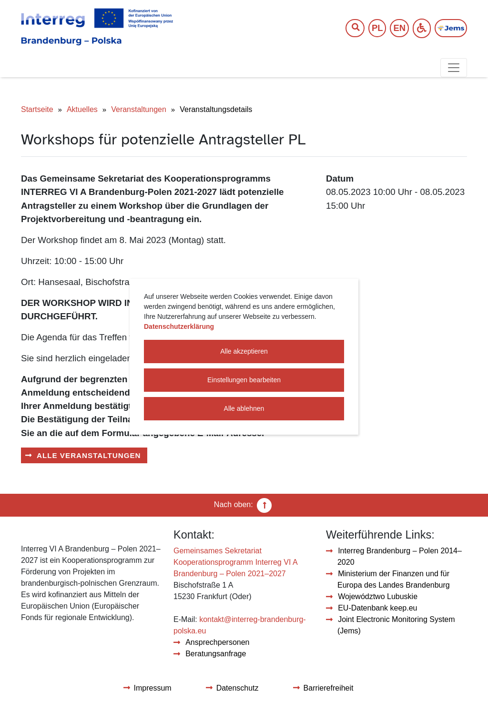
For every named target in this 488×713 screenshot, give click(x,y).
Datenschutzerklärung (179, 326)
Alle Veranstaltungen (89, 455)
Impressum (153, 688)
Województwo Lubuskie (377, 596)
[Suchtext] (350, 28)
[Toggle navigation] (453, 67)
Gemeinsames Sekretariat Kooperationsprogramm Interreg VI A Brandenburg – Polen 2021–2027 (235, 562)
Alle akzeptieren (244, 351)
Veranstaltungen (138, 109)
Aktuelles (82, 109)
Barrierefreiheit (329, 688)
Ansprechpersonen (217, 642)
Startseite (37, 109)
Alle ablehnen (244, 408)
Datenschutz (237, 688)
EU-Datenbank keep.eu (377, 608)
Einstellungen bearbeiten (244, 380)
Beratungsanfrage (215, 654)
